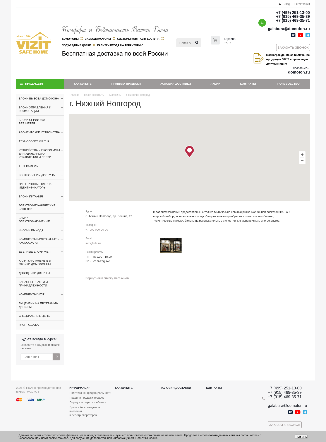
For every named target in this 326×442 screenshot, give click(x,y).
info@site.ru (93, 243)
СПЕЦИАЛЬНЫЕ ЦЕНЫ (34, 315)
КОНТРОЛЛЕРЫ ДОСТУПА (37, 175)
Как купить (83, 83)
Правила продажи (126, 83)
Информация (80, 387)
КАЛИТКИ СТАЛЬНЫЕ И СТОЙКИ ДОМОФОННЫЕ (36, 262)
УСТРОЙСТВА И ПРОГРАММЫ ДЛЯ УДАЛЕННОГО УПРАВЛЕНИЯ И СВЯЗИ (39, 154)
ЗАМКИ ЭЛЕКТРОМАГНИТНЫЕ (34, 219)
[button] (189, 151)
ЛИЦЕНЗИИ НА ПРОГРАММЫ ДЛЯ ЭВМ (38, 305)
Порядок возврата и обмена (87, 402)
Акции (216, 83)
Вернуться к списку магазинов (107, 278)
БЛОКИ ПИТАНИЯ (31, 196)
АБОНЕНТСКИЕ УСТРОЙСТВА (39, 132)
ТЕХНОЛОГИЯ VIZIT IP (34, 141)
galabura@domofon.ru (289, 29)
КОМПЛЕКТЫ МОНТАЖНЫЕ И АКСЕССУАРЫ (39, 241)
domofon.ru (299, 72)
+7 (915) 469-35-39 (293, 17)
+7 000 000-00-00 (97, 229)
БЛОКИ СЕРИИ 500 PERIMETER (32, 121)
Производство (288, 83)
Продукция (34, 83)
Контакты (248, 83)
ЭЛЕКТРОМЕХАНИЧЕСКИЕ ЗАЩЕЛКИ (37, 207)
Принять (301, 436)
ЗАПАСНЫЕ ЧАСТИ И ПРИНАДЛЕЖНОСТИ (33, 283)
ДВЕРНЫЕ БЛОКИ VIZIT (35, 251)
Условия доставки (175, 83)
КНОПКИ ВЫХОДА (31, 230)
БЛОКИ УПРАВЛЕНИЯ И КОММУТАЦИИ (35, 109)
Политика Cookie (147, 438)
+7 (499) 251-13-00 (293, 13)
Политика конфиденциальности (90, 392)
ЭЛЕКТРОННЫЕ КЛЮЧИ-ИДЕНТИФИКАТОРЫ (35, 185)
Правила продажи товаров (86, 397)
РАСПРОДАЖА (29, 324)
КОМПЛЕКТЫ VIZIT (31, 294)
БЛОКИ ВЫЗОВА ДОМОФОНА (39, 98)
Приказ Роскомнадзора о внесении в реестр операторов (85, 411)
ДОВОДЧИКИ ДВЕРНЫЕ (35, 273)
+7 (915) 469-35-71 (293, 20)
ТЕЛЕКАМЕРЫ (28, 166)
